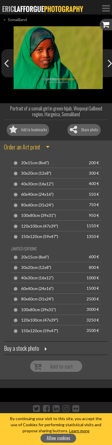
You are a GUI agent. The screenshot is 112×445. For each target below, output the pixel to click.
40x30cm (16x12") (37, 184)
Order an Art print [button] (22, 147)
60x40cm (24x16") (37, 194)
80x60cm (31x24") (37, 205)
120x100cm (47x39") (39, 226)
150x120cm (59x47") (39, 236)
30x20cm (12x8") (36, 173)
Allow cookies (58, 438)
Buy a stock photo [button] (21, 348)
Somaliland (17, 19)
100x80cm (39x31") (38, 215)
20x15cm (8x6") (35, 162)
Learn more (79, 430)
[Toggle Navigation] (106, 8)
